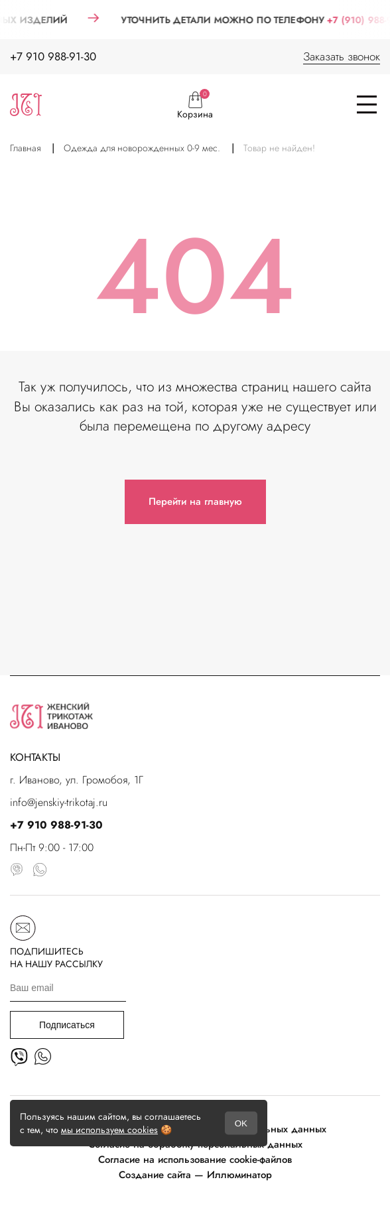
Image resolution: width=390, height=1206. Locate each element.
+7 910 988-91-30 (53, 56)
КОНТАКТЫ (35, 757)
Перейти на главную (195, 501)
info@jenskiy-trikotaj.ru (58, 802)
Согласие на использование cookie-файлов (195, 1159)
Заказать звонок (341, 56)
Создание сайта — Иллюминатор (195, 1175)
